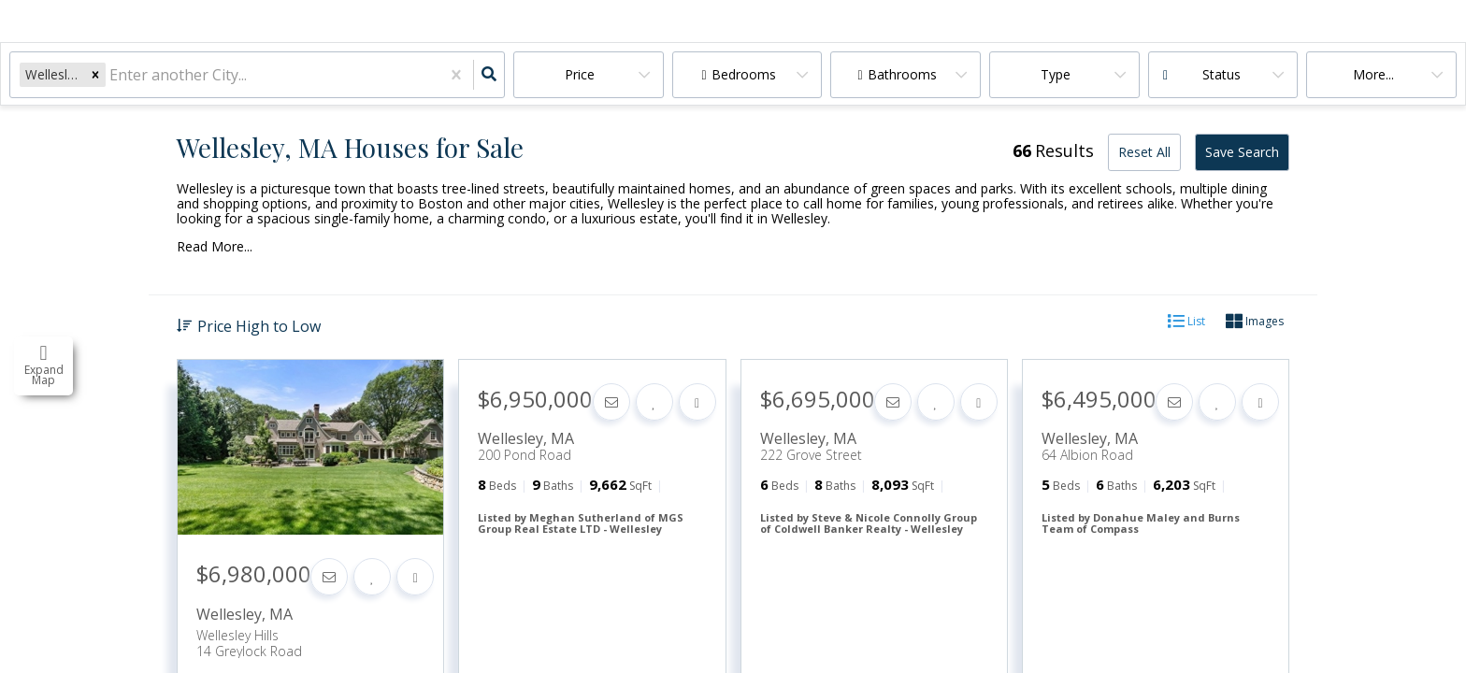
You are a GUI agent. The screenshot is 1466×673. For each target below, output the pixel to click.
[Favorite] (372, 576)
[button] (95, 74)
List (1186, 322)
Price (580, 74)
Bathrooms (902, 74)
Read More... (214, 246)
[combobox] (111, 75)
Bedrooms (743, 74)
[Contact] (329, 576)
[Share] (415, 576)
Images (1255, 322)
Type (1056, 74)
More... (1373, 74)
